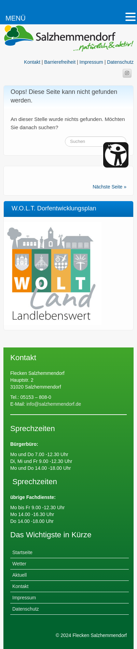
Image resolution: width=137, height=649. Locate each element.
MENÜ (15, 18)
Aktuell (19, 575)
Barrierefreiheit (60, 62)
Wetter (19, 563)
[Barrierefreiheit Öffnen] (115, 155)
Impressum (91, 62)
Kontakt (32, 62)
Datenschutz (120, 62)
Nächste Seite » (109, 186)
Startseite (22, 552)
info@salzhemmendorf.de (53, 404)
